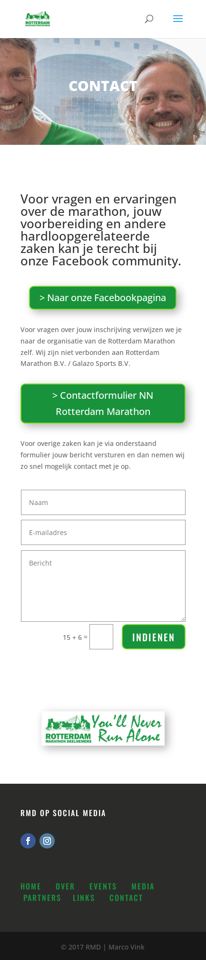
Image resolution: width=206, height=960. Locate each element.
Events (103, 886)
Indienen (153, 637)
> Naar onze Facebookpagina (102, 297)
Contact (126, 897)
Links (84, 897)
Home (30, 886)
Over (65, 886)
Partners (42, 897)
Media (143, 886)
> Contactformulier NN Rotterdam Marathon (102, 403)
